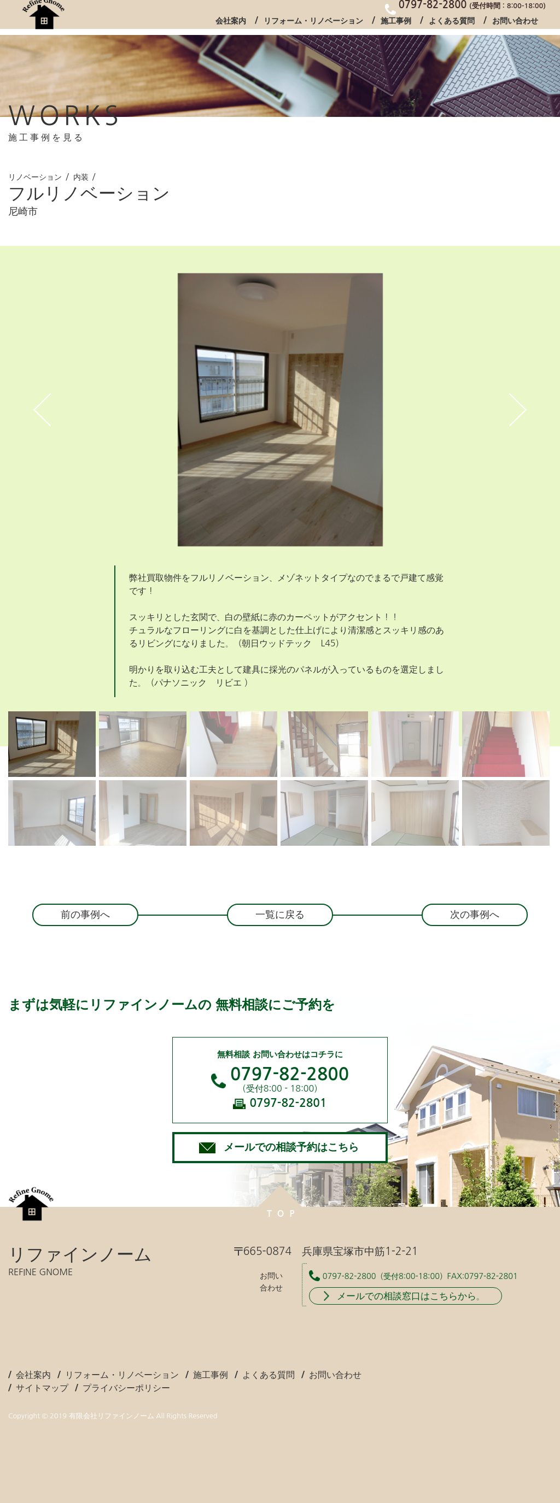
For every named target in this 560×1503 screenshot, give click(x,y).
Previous (42, 409)
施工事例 (396, 24)
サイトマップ (42, 1387)
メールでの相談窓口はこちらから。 (411, 1295)
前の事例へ (85, 915)
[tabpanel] (280, 409)
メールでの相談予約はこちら (291, 1147)
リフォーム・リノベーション (313, 24)
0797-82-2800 (289, 1074)
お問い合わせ (515, 24)
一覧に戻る (280, 915)
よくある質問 (452, 24)
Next (518, 409)
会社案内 (230, 24)
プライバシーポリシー (126, 1387)
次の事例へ (474, 915)
